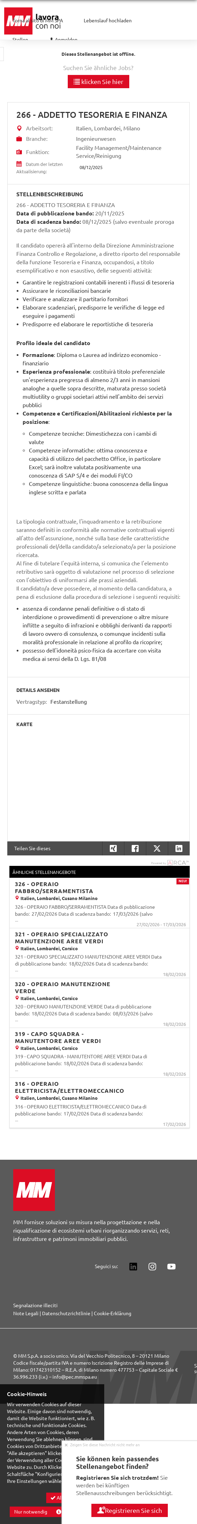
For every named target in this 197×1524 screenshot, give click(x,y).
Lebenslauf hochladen (108, 20)
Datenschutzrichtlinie (66, 1313)
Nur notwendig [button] (30, 1512)
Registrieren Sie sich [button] (129, 1510)
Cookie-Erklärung (112, 1313)
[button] (179, 848)
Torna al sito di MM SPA (38, 20)
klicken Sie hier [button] (98, 81)
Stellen (20, 40)
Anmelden (63, 39)
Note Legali (26, 1313)
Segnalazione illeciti (35, 1305)
